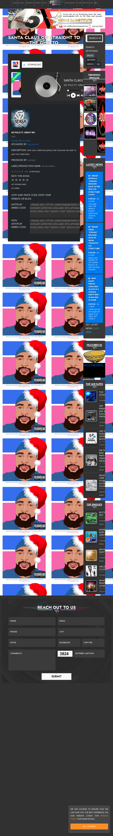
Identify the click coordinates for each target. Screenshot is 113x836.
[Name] (31, 621)
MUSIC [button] (45, 3)
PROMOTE (86, 3)
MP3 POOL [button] (21, 3)
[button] (96, 3)
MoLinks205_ (94, 365)
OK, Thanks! (89, 826)
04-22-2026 (93, 200)
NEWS (92, 3)
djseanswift (33, 144)
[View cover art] (15, 65)
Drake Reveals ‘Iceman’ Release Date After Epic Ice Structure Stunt (94, 185)
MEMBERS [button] (38, 3)
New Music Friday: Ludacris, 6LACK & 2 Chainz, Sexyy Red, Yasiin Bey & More (93, 289)
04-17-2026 (93, 305)
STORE (79, 3)
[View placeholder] (20, 118)
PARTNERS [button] (30, 3)
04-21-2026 (93, 253)
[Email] (81, 621)
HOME (15, 3)
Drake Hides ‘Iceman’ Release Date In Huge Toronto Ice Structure (94, 238)
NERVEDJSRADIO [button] (70, 3)
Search (95, 38)
